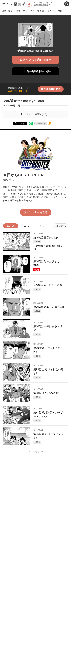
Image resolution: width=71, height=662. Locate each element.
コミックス (28, 11)
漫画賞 (40, 11)
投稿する (35, 506)
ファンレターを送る (36, 212)
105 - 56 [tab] (10, 226)
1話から (62, 226)
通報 (62, 530)
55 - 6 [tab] (26, 226)
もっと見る (34, 451)
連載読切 (7, 11)
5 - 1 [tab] (42, 226)
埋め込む (42, 123)
